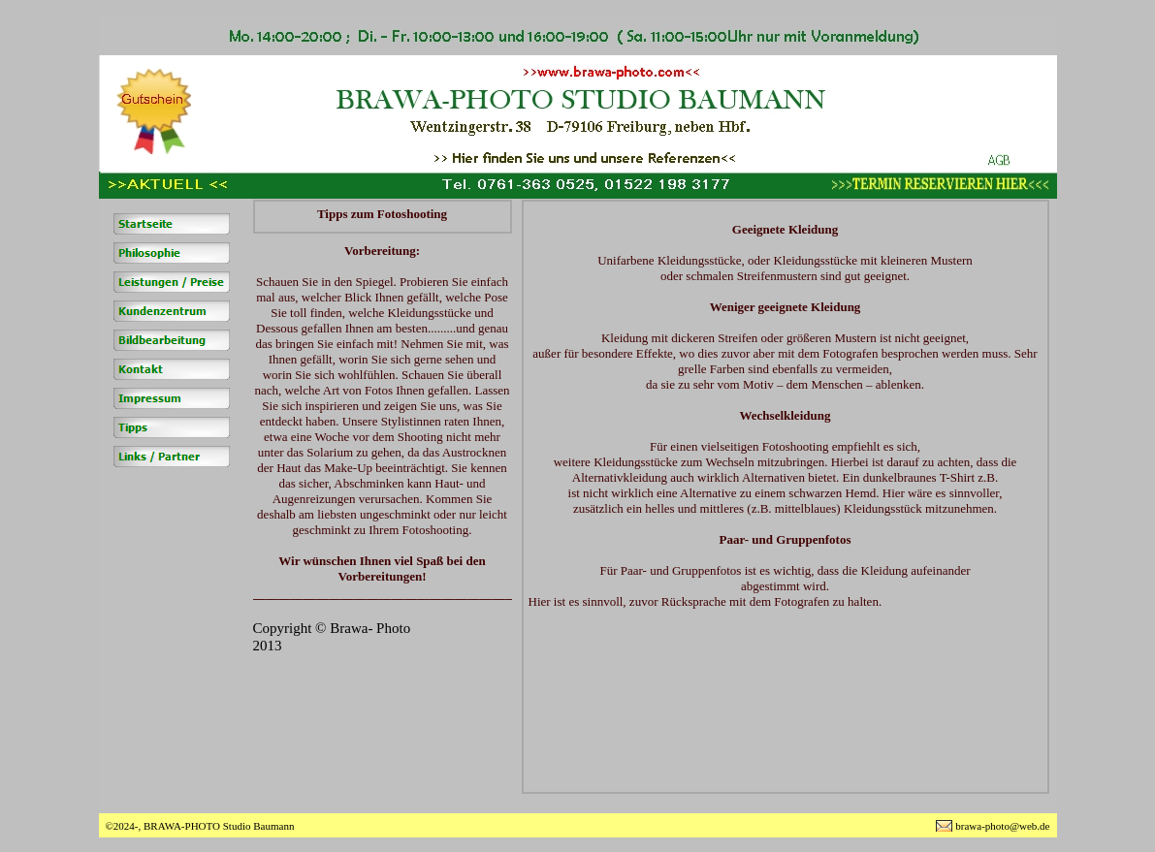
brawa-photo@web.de (1002, 826)
